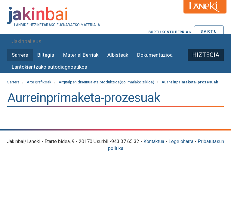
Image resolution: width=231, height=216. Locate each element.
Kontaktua (153, 141)
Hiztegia (205, 54)
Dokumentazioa (155, 55)
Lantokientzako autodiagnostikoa (49, 67)
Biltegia (45, 55)
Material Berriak (80, 55)
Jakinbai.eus (27, 41)
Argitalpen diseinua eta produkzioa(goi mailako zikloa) (106, 82)
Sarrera (20, 55)
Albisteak (117, 55)
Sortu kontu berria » (169, 32)
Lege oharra (180, 141)
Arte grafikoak (39, 82)
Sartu (208, 31)
